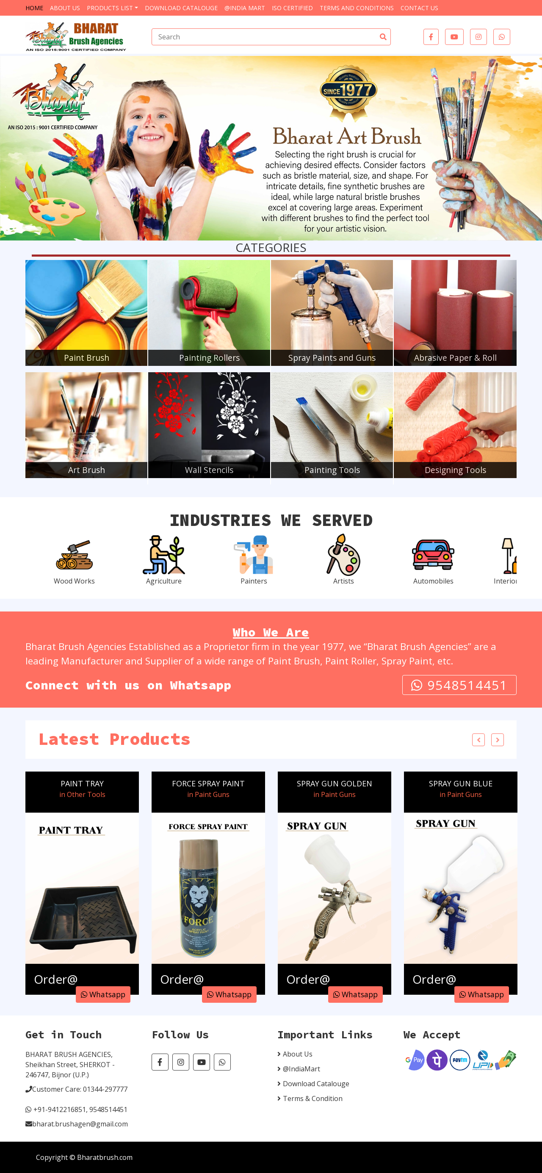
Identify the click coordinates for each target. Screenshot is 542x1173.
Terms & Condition (313, 1098)
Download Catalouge (181, 8)
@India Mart (244, 8)
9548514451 (459, 685)
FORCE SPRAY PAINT (208, 783)
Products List (110, 8)
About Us (65, 8)
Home (34, 8)
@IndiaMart (301, 1068)
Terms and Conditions (357, 8)
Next (497, 739)
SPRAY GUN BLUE (460, 783)
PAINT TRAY (82, 783)
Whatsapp (103, 994)
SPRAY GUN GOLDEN (334, 783)
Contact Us (419, 8)
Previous (478, 739)
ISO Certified (292, 8)
